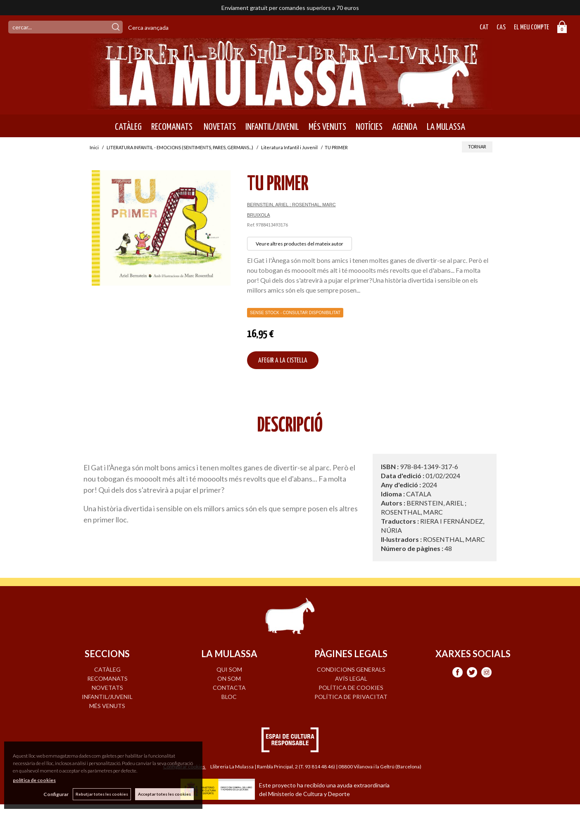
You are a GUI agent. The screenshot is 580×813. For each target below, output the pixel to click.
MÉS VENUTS (327, 126)
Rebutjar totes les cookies (102, 794)
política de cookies (34, 780)
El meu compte (531, 27)
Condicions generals (351, 669)
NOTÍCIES (369, 126)
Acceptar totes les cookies (164, 794)
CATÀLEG (128, 126)
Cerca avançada (148, 27)
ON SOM (229, 678)
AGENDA (404, 126)
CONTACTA (229, 687)
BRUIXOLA (258, 214)
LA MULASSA (446, 126)
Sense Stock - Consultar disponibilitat (295, 312)
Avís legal (351, 678)
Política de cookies (351, 687)
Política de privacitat (350, 696)
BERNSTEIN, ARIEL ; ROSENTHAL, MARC (291, 204)
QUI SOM (229, 669)
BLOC (229, 696)
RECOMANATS (172, 126)
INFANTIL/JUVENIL (272, 126)
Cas (501, 27)
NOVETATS (219, 126)
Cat (484, 27)
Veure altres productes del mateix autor (299, 244)
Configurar (56, 794)
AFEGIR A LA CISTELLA (282, 360)
